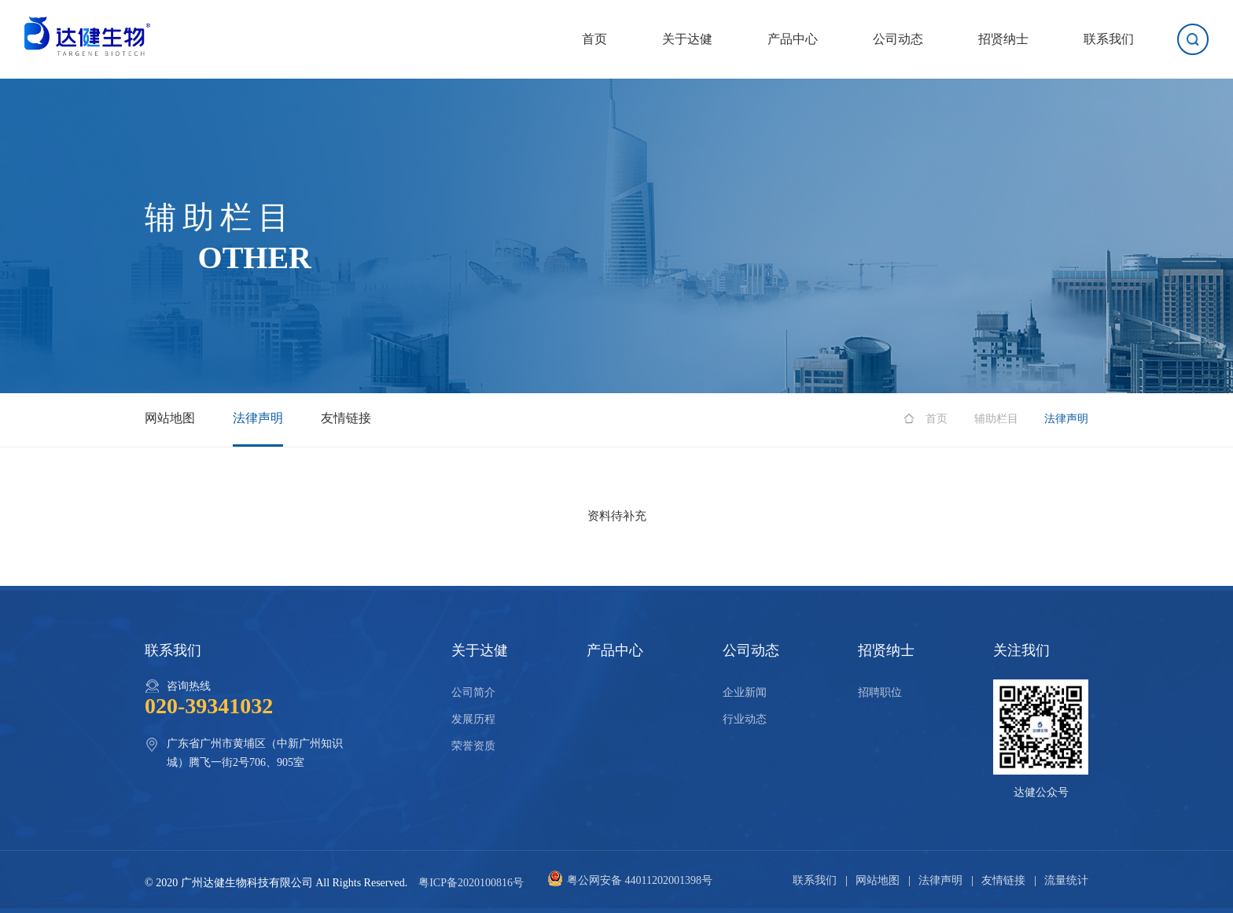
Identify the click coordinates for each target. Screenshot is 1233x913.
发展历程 (473, 719)
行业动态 (745, 719)
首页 (594, 39)
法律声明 (258, 418)
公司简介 (473, 692)
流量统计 (1066, 880)
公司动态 (898, 39)
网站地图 (170, 418)
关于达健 (687, 39)
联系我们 (1109, 39)
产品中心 (792, 39)
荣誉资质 (473, 746)
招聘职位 (880, 692)
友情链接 (346, 418)
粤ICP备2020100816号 (471, 883)
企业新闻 (745, 692)
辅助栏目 (996, 419)
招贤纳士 (1003, 39)
